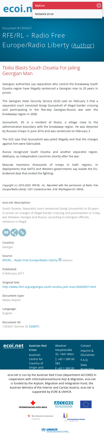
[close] (99, 5)
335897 (33, 326)
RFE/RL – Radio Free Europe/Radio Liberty (32, 260)
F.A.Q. (84, 360)
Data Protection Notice (87, 369)
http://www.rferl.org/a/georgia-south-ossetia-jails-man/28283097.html (49, 287)
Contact (86, 346)
